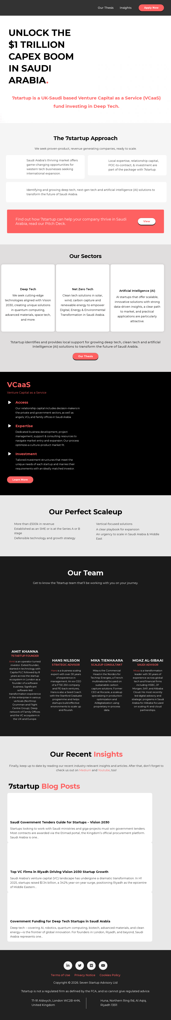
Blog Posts (60, 786)
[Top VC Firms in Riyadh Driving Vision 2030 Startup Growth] (33, 856)
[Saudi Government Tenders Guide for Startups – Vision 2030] (33, 807)
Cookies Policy (110, 975)
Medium (85, 770)
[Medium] (91, 965)
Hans (54, 670)
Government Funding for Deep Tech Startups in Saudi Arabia (60, 921)
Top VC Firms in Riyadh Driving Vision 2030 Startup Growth (59, 872)
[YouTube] (103, 965)
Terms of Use (60, 975)
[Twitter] (79, 965)
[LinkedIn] (68, 965)
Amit (12, 661)
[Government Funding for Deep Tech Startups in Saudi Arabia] (33, 906)
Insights (108, 754)
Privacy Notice (84, 975)
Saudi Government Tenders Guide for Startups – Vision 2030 (59, 822)
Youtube (104, 770)
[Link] (23, 8)
